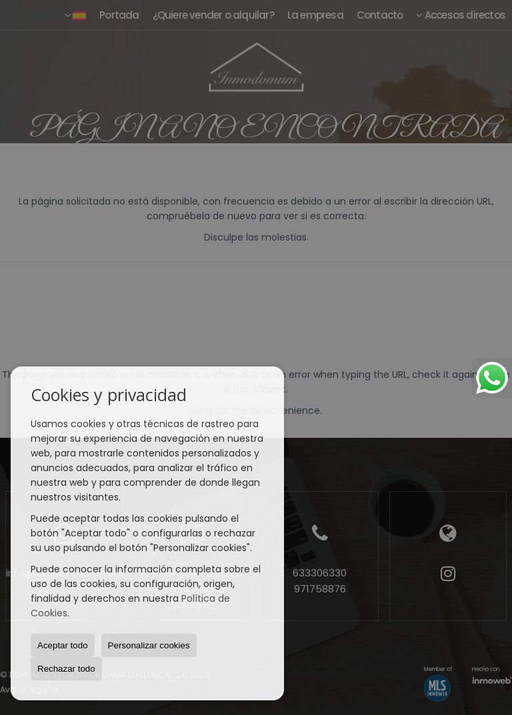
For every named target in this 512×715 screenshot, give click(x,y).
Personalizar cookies (149, 645)
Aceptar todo (62, 645)
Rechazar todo (66, 669)
